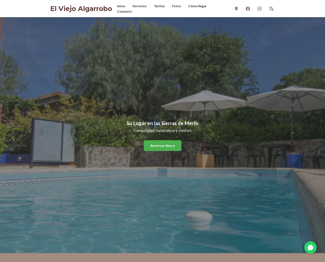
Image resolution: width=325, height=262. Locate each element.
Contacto (124, 11)
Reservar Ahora (162, 145)
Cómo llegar (197, 6)
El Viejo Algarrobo (81, 9)
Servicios (139, 6)
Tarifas (159, 6)
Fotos (176, 6)
